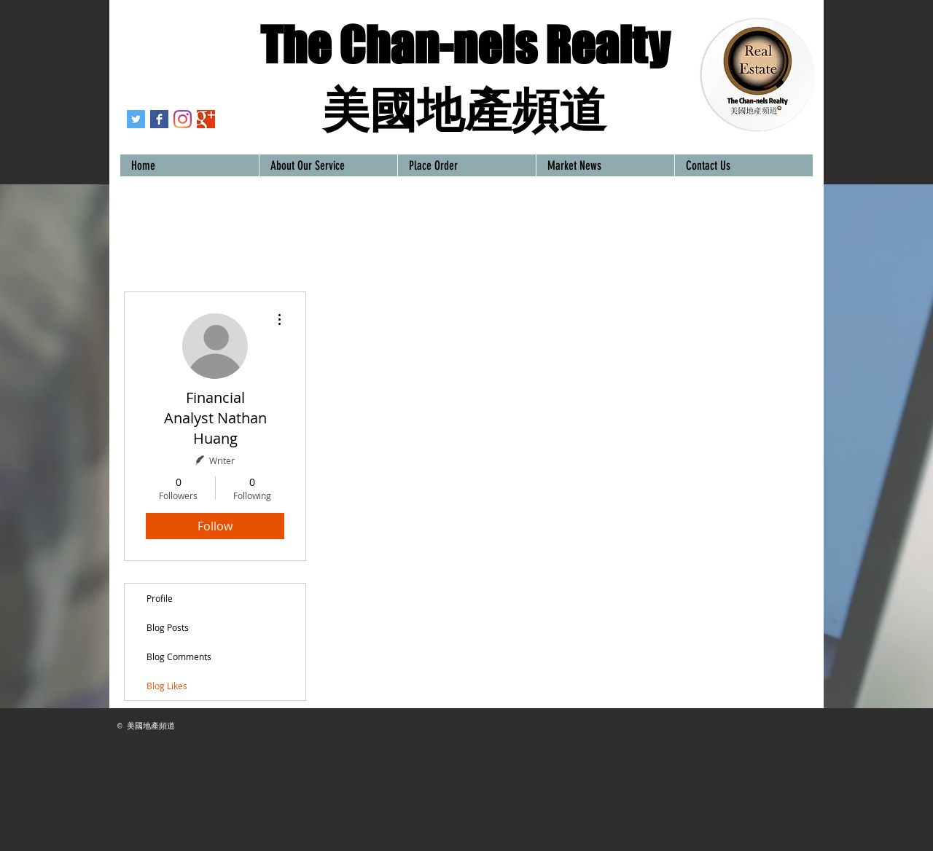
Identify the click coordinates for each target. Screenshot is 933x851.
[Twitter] (136, 119)
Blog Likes (167, 685)
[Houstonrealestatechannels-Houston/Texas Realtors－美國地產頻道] (159, 119)
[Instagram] (182, 119)
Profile (160, 598)
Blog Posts (168, 627)
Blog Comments (179, 656)
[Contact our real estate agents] (206, 119)
